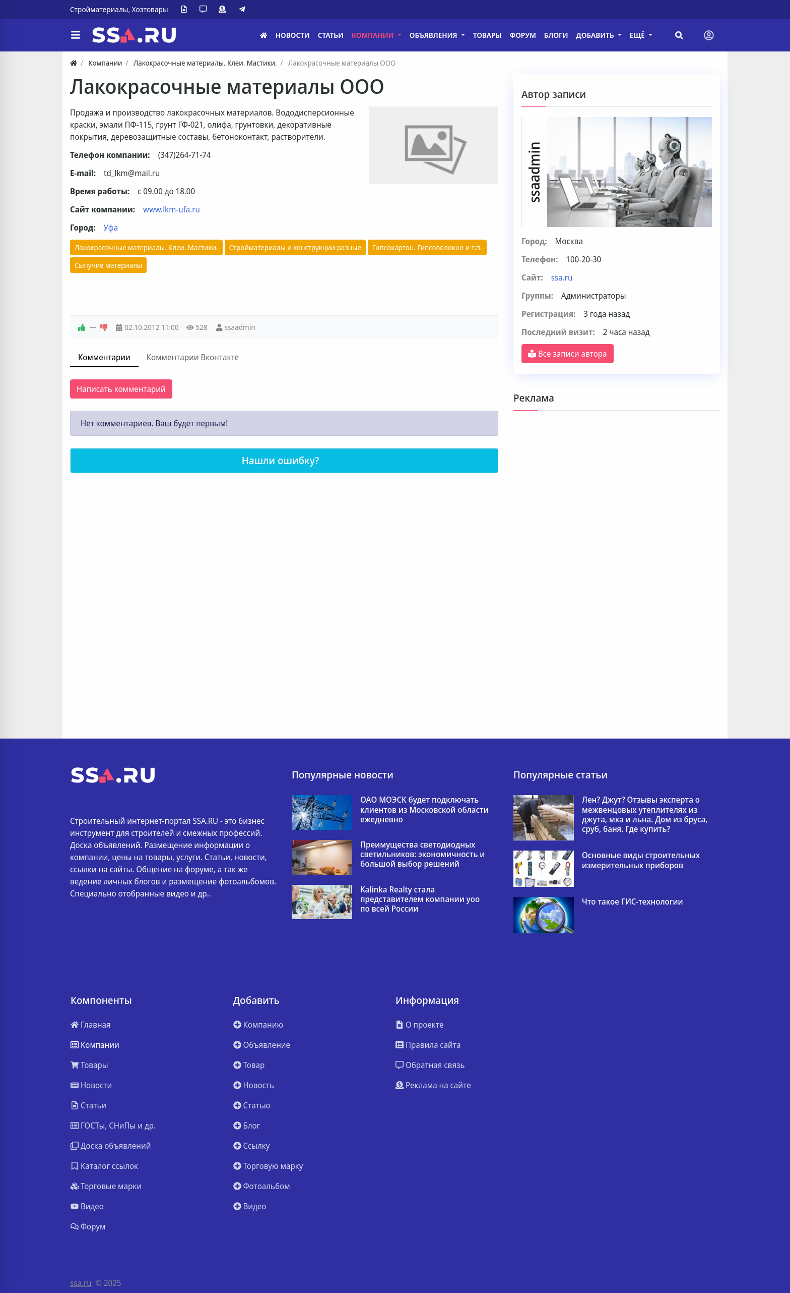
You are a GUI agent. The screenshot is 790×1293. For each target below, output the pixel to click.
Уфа (111, 227)
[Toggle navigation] (709, 35)
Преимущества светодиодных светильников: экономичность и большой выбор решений (422, 854)
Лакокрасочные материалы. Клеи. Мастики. (146, 247)
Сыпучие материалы (108, 265)
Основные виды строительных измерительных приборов (641, 860)
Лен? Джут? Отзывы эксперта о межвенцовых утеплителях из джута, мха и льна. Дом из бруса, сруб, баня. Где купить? (644, 814)
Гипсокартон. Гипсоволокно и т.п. (427, 247)
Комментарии (104, 357)
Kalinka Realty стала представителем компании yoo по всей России (420, 899)
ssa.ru (562, 277)
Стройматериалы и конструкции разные (295, 247)
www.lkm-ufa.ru (171, 209)
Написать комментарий (121, 389)
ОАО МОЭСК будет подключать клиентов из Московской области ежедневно (424, 809)
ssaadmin (239, 327)
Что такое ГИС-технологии (632, 902)
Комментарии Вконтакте (193, 357)
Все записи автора (567, 353)
